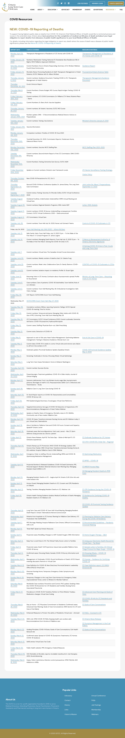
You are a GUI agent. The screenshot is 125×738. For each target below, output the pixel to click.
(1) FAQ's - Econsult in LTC (91, 613)
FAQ (121, 10)
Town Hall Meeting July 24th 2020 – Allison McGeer (46, 229)
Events (87, 10)
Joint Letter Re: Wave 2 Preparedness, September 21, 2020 (96, 185)
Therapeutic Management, (92, 78)
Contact (68, 700)
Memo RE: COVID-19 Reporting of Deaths (46, 43)
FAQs (93, 700)
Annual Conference (98, 696)
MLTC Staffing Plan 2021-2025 (93, 147)
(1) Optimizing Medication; (92, 454)
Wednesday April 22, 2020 (17, 414)
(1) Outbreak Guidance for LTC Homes (96, 437)
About (41, 10)
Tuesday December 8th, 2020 (16, 155)
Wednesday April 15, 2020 (17, 455)
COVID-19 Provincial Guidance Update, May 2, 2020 (96, 351)
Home (32, 10)
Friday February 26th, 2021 (17, 97)
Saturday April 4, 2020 (17, 542)
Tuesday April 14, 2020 (17, 465)
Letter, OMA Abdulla (89, 205)
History (67, 705)
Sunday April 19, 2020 (16, 426)
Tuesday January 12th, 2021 (17, 122)
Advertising (98, 10)
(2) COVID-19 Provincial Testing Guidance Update (97, 505)
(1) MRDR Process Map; (90, 467)
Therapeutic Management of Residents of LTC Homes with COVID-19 (97, 55)
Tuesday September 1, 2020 (18, 194)
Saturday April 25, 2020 (17, 396)
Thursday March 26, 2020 (17, 605)
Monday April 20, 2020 (17, 420)
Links (66, 710)
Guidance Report (88, 66)
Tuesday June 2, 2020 (16, 290)
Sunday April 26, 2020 (17, 390)
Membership (77, 10)
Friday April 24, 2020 (16, 402)
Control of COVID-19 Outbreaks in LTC (96, 223)
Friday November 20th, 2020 (17, 171)
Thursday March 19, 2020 (18, 655)
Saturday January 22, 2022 (17, 67)
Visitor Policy (87, 174)
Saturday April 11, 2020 (17, 490)
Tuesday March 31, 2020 (17, 566)
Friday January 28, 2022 (17, 61)
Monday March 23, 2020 (17, 630)
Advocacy (65, 10)
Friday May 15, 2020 (16, 326)
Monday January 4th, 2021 (17, 134)
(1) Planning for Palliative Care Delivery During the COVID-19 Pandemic (96, 517)
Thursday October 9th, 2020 (17, 179)
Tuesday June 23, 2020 (17, 265)
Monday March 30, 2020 (17, 572)
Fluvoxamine (87, 72)
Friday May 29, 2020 (16, 296)
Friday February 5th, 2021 (17, 103)
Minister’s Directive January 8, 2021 (95, 121)
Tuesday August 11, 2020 (17, 212)
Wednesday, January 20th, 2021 (18, 116)
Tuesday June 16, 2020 (17, 271)
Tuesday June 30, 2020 (17, 259)
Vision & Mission (71, 714)
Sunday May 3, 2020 (16, 357)
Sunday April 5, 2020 (16, 536)
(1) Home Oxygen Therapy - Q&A (94, 535)
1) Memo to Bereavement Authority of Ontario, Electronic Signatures (96, 240)
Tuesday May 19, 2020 (17, 320)
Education (53, 10)
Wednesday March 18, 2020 (17, 661)
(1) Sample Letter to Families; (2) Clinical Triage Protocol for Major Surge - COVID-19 (98, 548)
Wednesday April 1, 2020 (18, 560)
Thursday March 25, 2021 (17, 91)
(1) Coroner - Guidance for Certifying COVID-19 (96, 560)
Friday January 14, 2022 (17, 73)
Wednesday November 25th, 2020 (16, 164)
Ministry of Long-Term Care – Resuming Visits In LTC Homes (97, 277)
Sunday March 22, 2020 (17, 636)
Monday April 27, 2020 (17, 381)
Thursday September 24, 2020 (16, 186)
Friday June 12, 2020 (16, 277)
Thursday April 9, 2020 (17, 511)
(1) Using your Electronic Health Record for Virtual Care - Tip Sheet (98, 542)
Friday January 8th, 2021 (18, 128)
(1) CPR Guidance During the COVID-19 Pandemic (96, 490)
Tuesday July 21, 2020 (16, 234)
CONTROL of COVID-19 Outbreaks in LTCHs (98, 264)
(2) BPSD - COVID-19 (90, 461)
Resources (111, 10)
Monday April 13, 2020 (17, 478)
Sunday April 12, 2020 (16, 484)
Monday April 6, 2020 (16, 530)
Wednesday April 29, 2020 (17, 375)
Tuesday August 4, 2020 (17, 218)
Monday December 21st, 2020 (18, 148)
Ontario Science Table (100, 72)
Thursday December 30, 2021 (18, 85)
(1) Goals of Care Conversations (94, 604)
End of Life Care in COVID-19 (93, 337)
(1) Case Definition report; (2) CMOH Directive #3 (95, 566)
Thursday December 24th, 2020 (17, 141)
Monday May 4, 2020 (16, 351)
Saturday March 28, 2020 (16, 585)
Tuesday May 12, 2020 (17, 332)
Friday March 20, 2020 (17, 649)
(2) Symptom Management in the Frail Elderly (96, 624)
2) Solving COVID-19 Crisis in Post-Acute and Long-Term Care (97, 247)
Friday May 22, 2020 (16, 314)
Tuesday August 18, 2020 (18, 206)
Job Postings (82, 3)
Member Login (97, 3)
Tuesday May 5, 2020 (16, 345)
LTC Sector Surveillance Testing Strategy (97, 170)
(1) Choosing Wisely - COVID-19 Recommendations (94, 554)
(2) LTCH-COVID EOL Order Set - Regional (98, 442)
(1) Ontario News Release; (91, 619)
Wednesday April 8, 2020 (17, 517)
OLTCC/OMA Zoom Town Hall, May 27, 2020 (43, 301)
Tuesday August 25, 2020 (17, 200)
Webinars (94, 714)
